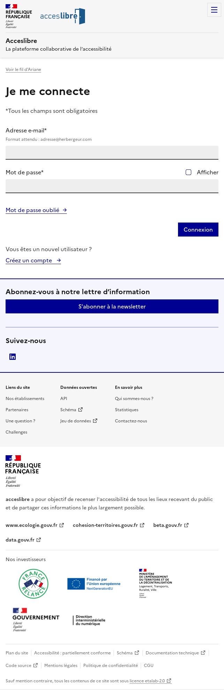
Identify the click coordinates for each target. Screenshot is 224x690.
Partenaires (17, 410)
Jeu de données (75, 421)
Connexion (198, 229)
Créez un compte (29, 260)
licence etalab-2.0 (147, 681)
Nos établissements (25, 398)
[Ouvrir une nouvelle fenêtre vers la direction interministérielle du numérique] (60, 620)
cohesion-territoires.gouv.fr (105, 525)
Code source (18, 665)
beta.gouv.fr (167, 525)
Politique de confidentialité (110, 665)
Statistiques (126, 410)
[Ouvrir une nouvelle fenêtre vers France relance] (33, 584)
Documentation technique (172, 653)
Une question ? (20, 421)
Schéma (68, 410)
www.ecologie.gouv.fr (31, 525)
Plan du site (17, 653)
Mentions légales (60, 665)
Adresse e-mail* (112, 134)
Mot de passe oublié (32, 210)
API (63, 398)
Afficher (207, 172)
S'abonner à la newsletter (112, 306)
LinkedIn (13, 357)
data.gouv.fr (20, 540)
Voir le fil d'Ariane (23, 69)
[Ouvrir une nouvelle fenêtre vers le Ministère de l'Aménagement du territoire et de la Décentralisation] (156, 584)
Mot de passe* (25, 172)
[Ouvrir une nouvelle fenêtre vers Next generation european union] (95, 584)
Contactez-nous (131, 421)
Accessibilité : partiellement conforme (72, 653)
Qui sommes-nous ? (134, 398)
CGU (149, 665)
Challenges (16, 432)
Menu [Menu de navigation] (214, 10)
